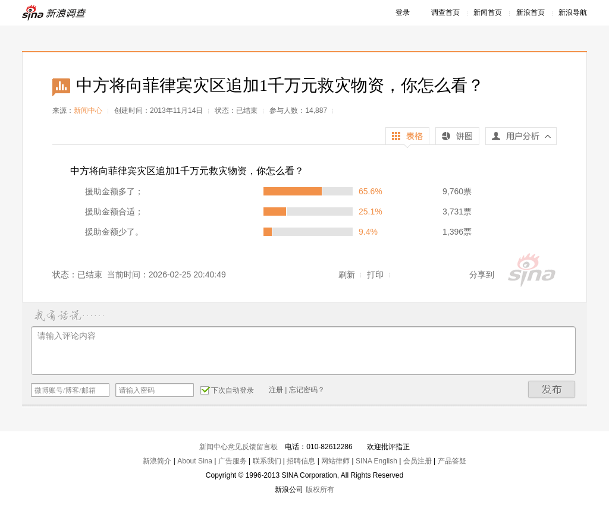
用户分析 (521, 139)
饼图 (457, 137)
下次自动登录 (227, 390)
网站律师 (335, 461)
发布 (552, 389)
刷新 (346, 274)
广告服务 (232, 461)
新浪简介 (157, 461)
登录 (402, 12)
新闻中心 (88, 110)
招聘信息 (301, 461)
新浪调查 (54, 13)
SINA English (376, 461)
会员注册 (417, 461)
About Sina (194, 461)
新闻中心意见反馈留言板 (238, 447)
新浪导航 (572, 12)
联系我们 (267, 461)
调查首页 (445, 12)
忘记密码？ (307, 390)
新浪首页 (530, 12)
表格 (407, 137)
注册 (276, 390)
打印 (375, 274)
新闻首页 (487, 12)
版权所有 (320, 489)
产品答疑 (452, 461)
